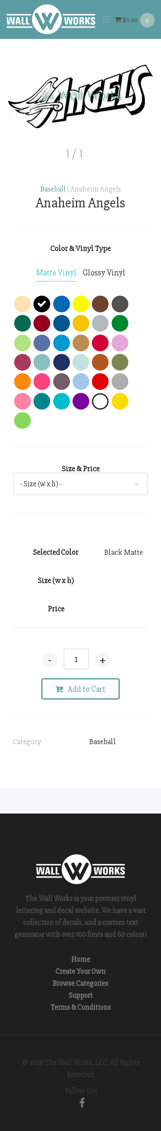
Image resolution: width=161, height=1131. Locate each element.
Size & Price (81, 469)
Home (80, 959)
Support (81, 995)
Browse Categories (80, 983)
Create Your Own (80, 971)
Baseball (53, 189)
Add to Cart (80, 689)
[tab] (56, 273)
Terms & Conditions (81, 1007)
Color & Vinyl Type (80, 248)
